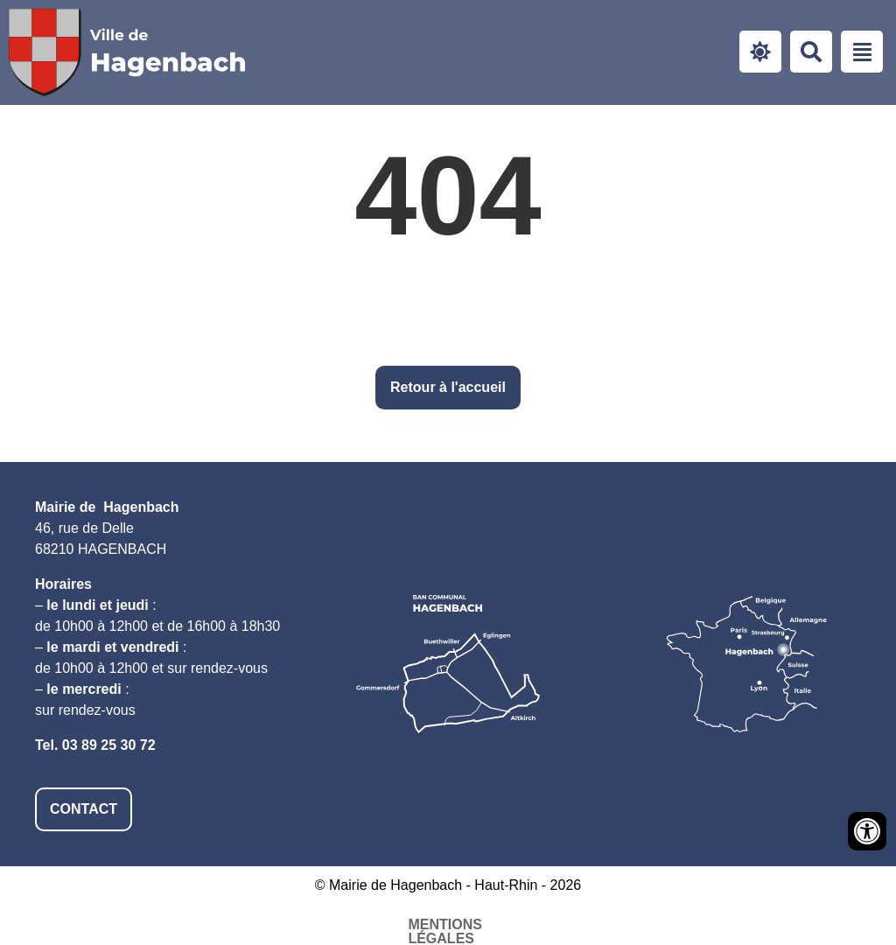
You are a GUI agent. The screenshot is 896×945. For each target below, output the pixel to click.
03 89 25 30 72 (109, 745)
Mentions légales (267, 924)
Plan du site (546, 924)
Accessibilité (419, 924)
